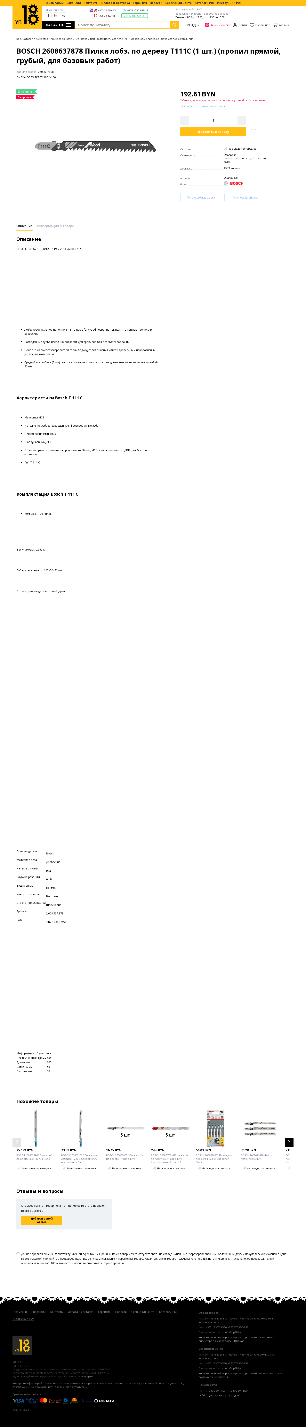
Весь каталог (24, 39)
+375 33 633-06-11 (108, 15)
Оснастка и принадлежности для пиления (101, 39)
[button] (289, 1142)
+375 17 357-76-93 (238, 1327)
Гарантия (140, 3)
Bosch (50, 853)
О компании (55, 3)
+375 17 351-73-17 (137, 10)
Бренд (190, 25)
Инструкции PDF (229, 3)
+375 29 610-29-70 (264, 1354)
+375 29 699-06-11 (108, 10)
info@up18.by (233, 1332)
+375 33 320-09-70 (209, 1358)
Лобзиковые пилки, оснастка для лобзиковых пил (162, 39)
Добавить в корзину (213, 132)
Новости (156, 3)
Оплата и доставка (115, 3)
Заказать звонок (134, 15)
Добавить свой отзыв (42, 1220)
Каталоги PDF (204, 3)
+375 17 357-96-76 (242, 1318)
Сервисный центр (178, 3)
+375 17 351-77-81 (221, 1354)
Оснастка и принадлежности (54, 39)
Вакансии (74, 3)
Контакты (91, 3)
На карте (87, 1376)
